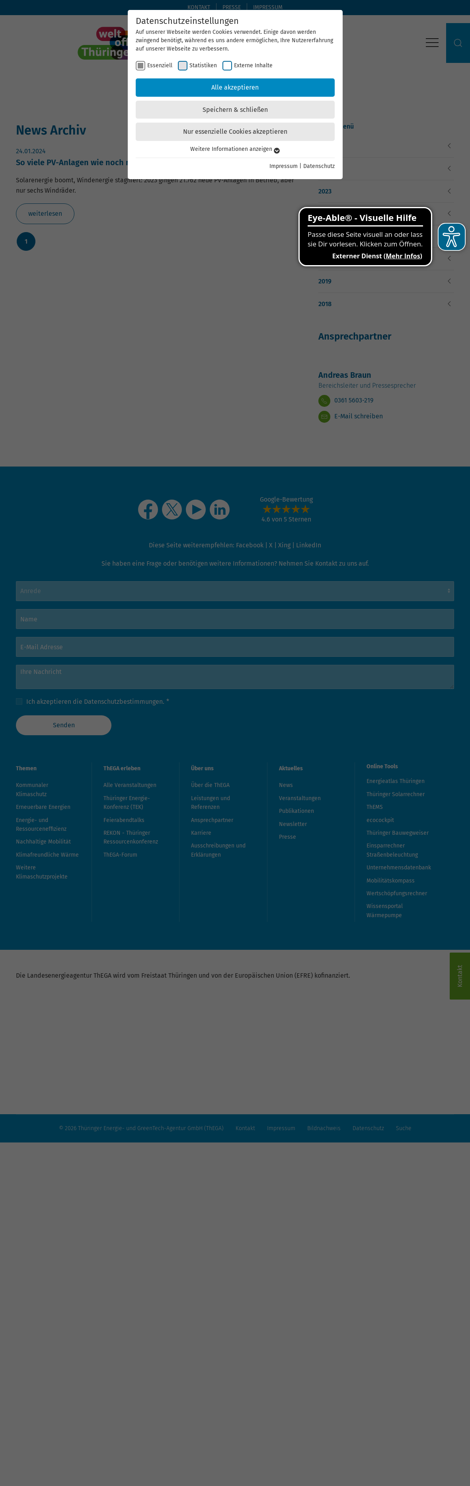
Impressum (283, 166)
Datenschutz (319, 166)
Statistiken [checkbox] (203, 65)
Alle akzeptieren (235, 87)
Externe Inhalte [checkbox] (253, 65)
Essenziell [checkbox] (159, 65)
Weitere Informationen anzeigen (235, 149)
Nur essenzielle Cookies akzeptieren (235, 131)
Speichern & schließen (235, 109)
